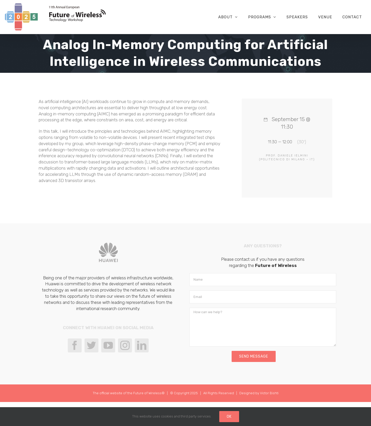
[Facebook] (75, 345)
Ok (229, 416)
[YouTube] (108, 345)
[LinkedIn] (142, 345)
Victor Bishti (269, 393)
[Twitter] (91, 345)
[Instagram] (125, 345)
